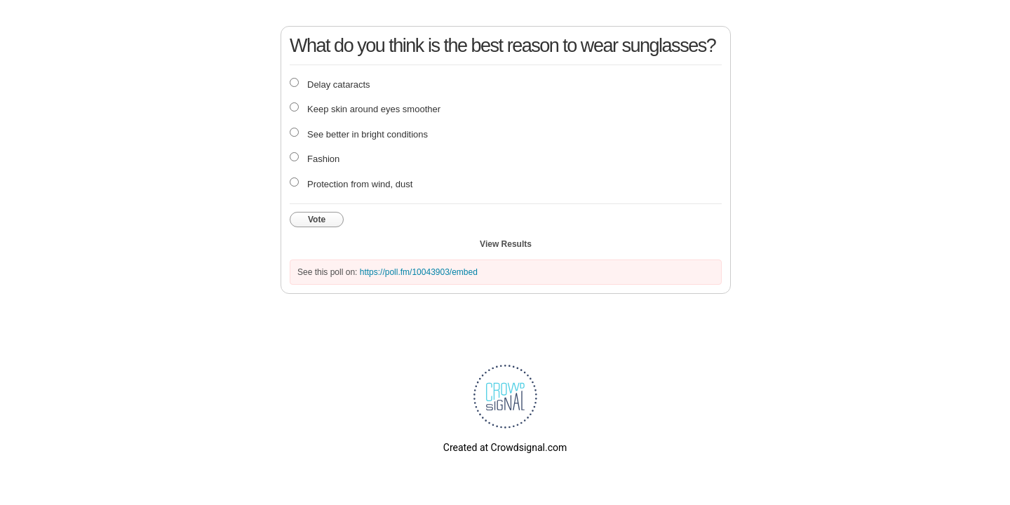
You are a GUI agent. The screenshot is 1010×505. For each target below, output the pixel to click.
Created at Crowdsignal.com (505, 447)
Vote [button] (316, 219)
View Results (506, 244)
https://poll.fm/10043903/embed (419, 272)
